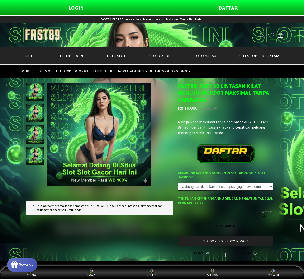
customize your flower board (225, 241)
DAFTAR (228, 7)
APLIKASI (212, 272)
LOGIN (76, 7)
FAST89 (24, 71)
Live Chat (273, 272)
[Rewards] (22, 265)
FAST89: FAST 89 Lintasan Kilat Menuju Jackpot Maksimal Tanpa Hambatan (152, 19)
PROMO (31, 272)
